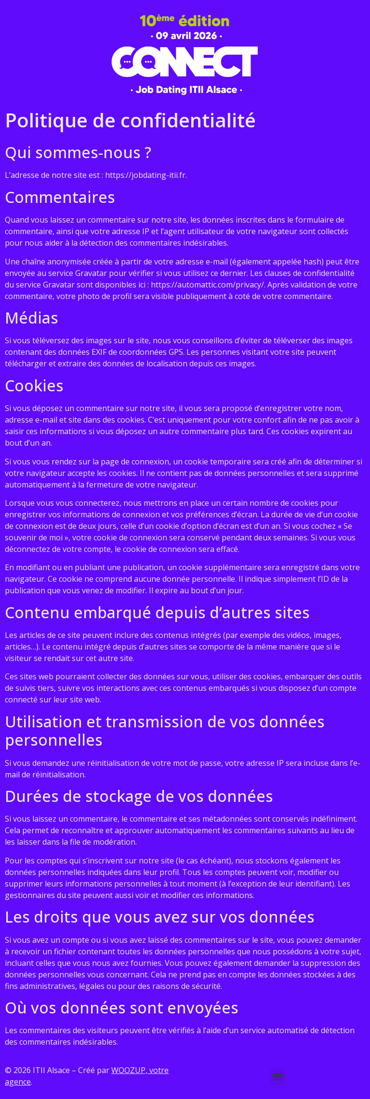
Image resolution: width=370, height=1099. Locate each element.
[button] (278, 1077)
